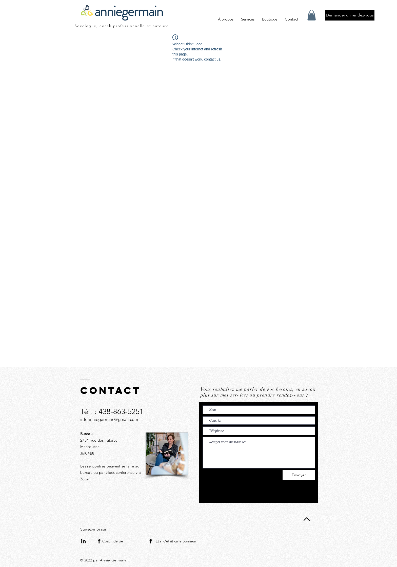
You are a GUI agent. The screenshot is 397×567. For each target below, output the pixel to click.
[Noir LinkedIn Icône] (83, 541)
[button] (311, 15)
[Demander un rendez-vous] (349, 15)
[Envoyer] (299, 475)
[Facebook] (99, 541)
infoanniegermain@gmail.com (109, 419)
